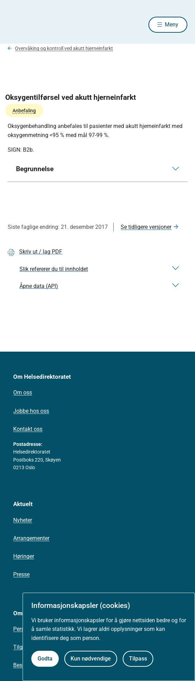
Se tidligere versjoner (146, 227)
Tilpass (138, 658)
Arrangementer (31, 538)
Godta (45, 658)
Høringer (23, 556)
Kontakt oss (27, 429)
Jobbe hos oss (31, 411)
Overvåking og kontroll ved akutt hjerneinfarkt (64, 48)
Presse (21, 574)
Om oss (22, 392)
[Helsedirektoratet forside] (16, 24)
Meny (171, 24)
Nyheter (22, 520)
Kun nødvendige (91, 658)
